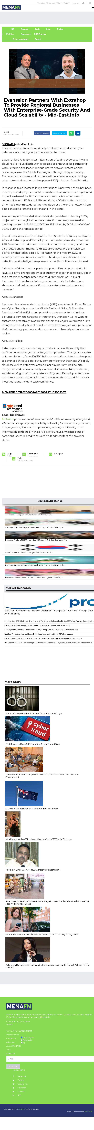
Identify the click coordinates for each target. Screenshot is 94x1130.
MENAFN (9, 144)
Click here (24, 1021)
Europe (24, 29)
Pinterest (19, 1088)
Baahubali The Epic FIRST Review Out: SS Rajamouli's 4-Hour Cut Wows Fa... (36, 540)
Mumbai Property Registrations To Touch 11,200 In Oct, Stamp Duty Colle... (35, 565)
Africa (60, 29)
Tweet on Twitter (59, 133)
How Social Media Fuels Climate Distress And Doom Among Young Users (42, 934)
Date (6, 132)
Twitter (18, 1080)
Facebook (19, 1076)
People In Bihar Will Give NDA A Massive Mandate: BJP (33, 870)
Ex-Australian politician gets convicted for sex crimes (32, 809)
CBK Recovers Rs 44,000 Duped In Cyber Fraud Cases (33, 744)
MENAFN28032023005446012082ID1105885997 (34, 392)
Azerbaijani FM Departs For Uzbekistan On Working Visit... (28, 515)
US (9, 29)
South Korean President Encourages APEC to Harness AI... (28, 552)
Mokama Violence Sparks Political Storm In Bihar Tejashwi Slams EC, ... (33, 578)
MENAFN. (21, 1109)
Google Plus (20, 1084)
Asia (48, 29)
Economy (25, 34)
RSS (17, 1095)
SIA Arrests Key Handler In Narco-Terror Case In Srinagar (34, 713)
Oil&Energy (43, 34)
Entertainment (17, 39)
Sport (36, 39)
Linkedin (19, 1091)
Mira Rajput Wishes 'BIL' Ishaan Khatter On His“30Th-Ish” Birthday (39, 839)
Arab (37, 29)
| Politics (9, 34)
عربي (76, 3)
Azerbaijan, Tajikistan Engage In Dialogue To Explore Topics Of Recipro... (34, 527)
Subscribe (13, 1066)
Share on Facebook (42, 133)
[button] (83, 3)
